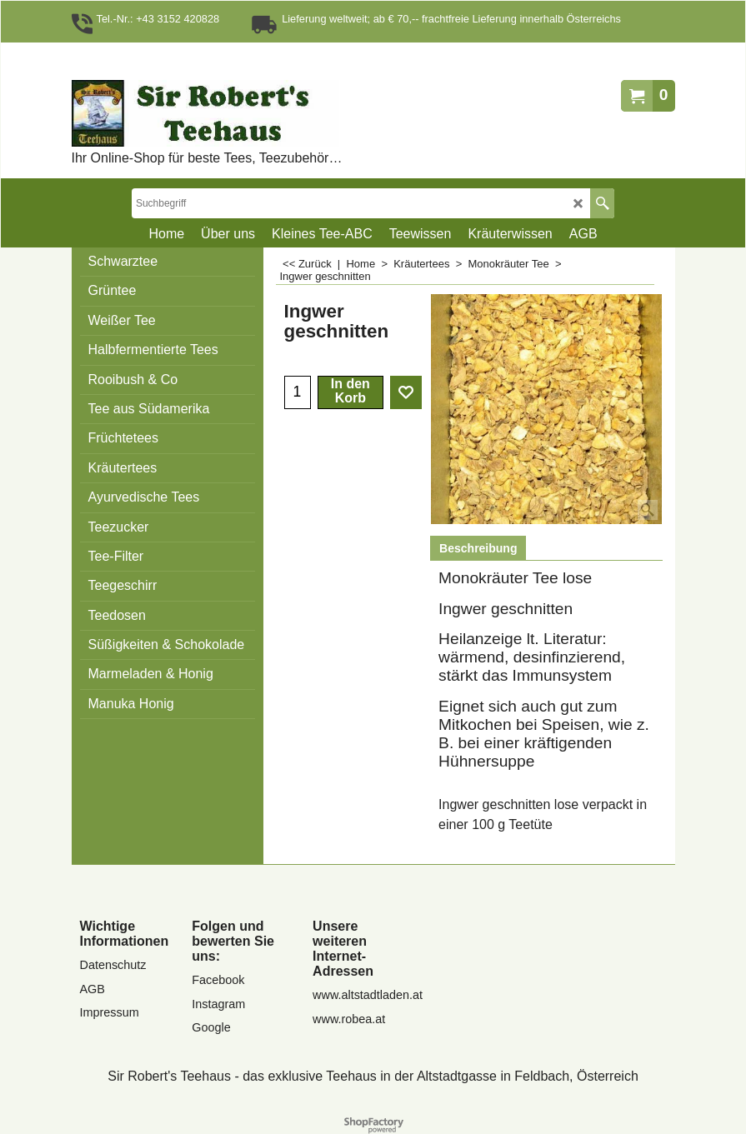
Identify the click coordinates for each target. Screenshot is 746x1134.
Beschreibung (478, 548)
